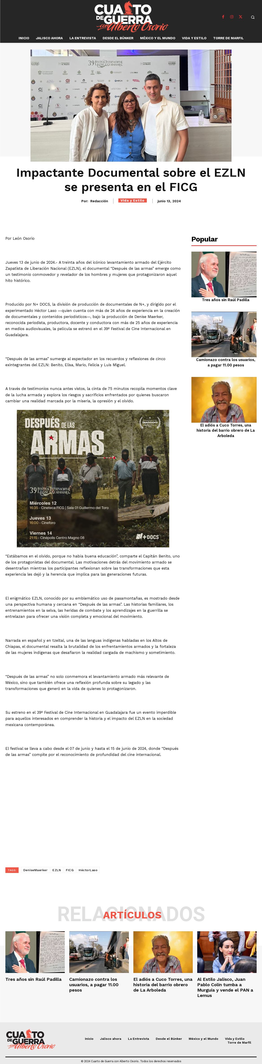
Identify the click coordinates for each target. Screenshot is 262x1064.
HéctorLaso (88, 870)
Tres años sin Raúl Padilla (225, 300)
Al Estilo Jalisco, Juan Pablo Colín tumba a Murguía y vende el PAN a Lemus (225, 987)
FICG (70, 870)
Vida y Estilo (132, 200)
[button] (253, 17)
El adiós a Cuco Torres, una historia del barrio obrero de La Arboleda (226, 430)
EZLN (56, 870)
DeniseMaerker (35, 870)
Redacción (99, 201)
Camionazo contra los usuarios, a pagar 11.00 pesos (94, 985)
